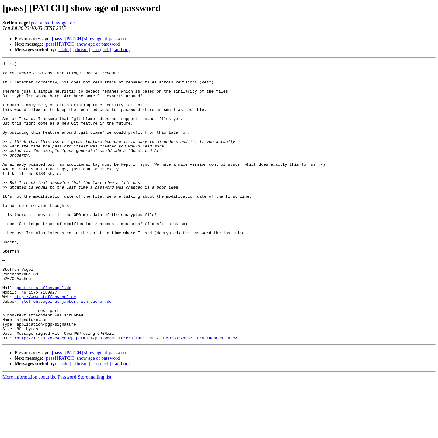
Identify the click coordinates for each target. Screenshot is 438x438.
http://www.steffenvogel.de (45, 344)
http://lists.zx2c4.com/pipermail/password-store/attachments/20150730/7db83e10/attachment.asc (126, 393)
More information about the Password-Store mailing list (56, 432)
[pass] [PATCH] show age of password (89, 38)
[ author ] (121, 49)
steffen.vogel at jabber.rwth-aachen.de (66, 349)
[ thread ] (81, 49)
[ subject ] (101, 49)
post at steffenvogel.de (53, 22)
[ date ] (64, 49)
